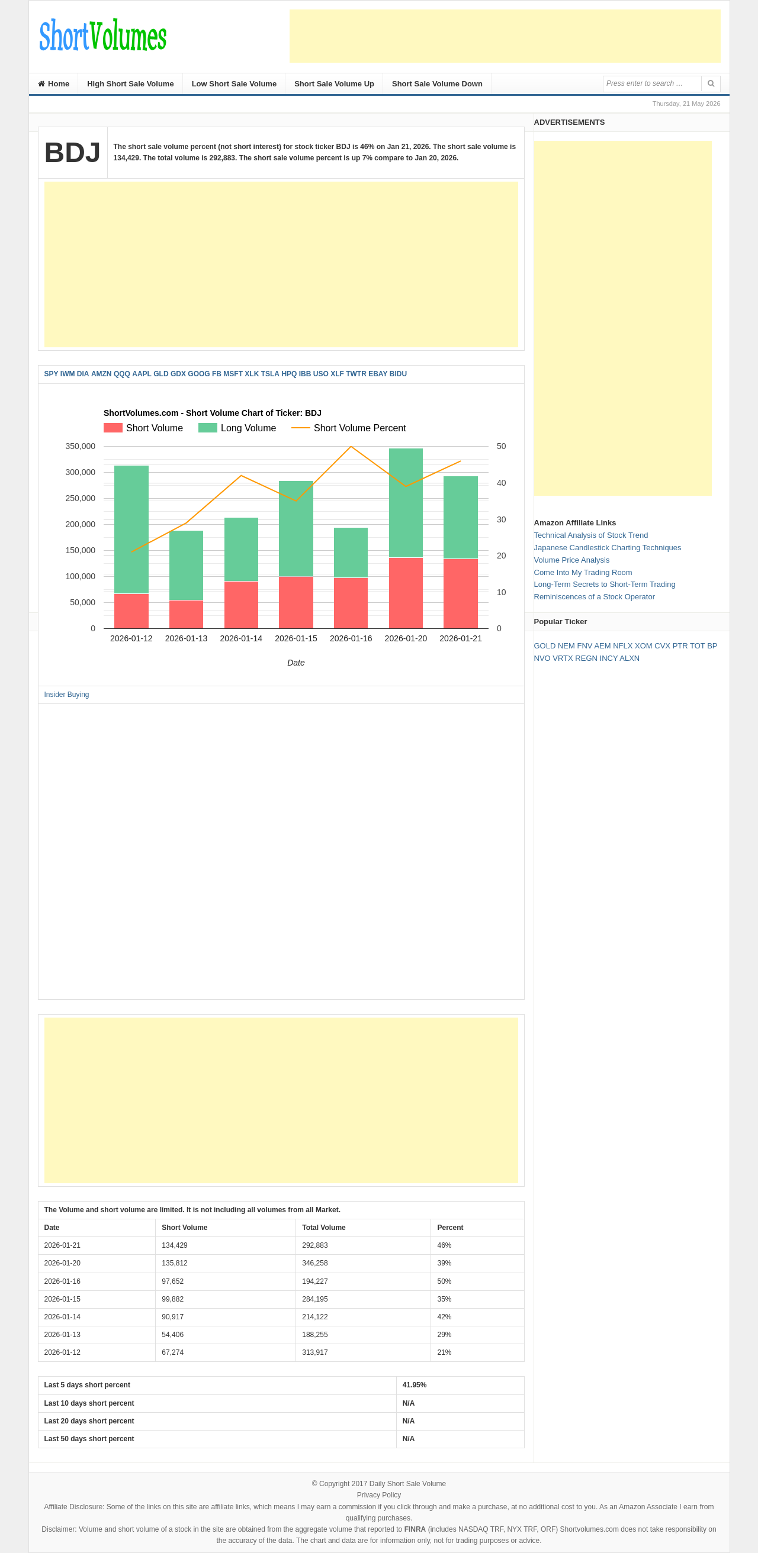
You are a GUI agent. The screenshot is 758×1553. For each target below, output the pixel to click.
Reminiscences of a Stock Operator (594, 596)
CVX (662, 645)
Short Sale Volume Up (334, 83)
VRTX (563, 658)
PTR (680, 645)
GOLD (545, 645)
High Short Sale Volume (130, 83)
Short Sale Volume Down (437, 83)
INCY (609, 658)
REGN (586, 658)
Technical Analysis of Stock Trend (591, 535)
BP (712, 645)
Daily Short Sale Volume (408, 1484)
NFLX (622, 645)
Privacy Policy (379, 1495)
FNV (584, 645)
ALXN (629, 658)
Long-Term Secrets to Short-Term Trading (605, 584)
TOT (697, 645)
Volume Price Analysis (572, 560)
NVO (542, 658)
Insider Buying (66, 694)
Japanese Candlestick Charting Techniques (608, 547)
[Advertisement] (505, 36)
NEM (566, 645)
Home (54, 83)
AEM (602, 645)
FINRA (415, 1529)
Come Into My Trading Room (583, 572)
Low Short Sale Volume (234, 83)
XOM (644, 645)
